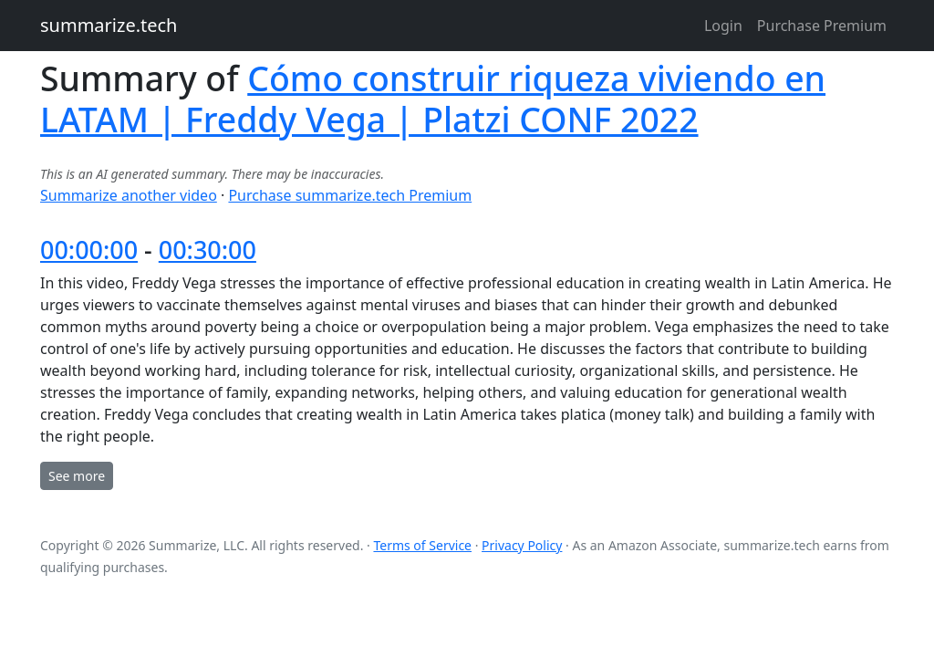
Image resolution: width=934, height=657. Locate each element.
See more (76, 476)
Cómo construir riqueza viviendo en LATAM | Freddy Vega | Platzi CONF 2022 (432, 98)
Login (723, 26)
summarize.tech (108, 25)
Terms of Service (422, 545)
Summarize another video (128, 195)
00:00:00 (89, 249)
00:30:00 (207, 249)
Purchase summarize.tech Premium (350, 195)
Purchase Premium (822, 26)
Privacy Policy (522, 545)
